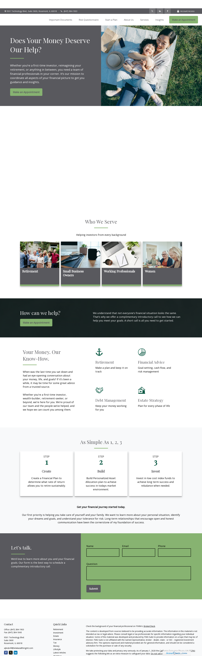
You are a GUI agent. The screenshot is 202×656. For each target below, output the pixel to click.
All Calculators (59, 651)
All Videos (57, 647)
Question (91, 555)
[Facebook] (167, 3)
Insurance (57, 631)
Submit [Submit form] (93, 580)
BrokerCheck (149, 618)
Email (125, 537)
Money (56, 637)
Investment (58, 624)
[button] (60, 11)
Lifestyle (57, 641)
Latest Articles (59, 644)
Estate (56, 627)
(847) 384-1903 (68, 3)
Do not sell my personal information (167, 645)
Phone (161, 537)
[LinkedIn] (160, 3)
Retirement (58, 621)
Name (89, 537)
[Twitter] (152, 3)
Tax (54, 634)
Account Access (186, 3)
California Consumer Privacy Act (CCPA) (177, 642)
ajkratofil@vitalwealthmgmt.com (18, 639)
